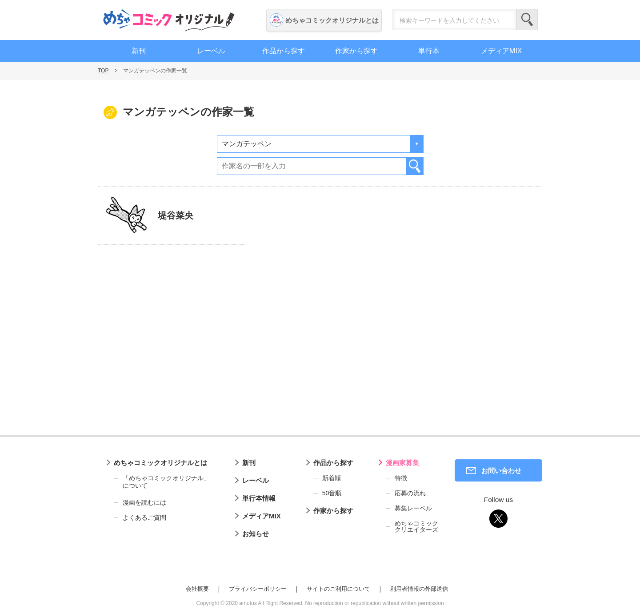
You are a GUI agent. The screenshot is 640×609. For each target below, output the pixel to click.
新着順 (331, 478)
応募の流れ (410, 493)
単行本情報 (259, 498)
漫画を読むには (144, 502)
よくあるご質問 (144, 517)
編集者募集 (583, 297)
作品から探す (283, 51)
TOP (103, 71)
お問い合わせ (501, 470)
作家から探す (356, 51)
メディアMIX (501, 51)
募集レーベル (413, 508)
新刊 (139, 51)
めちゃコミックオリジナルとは (332, 20)
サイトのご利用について (338, 588)
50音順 (332, 493)
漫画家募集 (402, 462)
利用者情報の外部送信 (419, 588)
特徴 (401, 478)
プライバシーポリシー (258, 588)
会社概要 (197, 588)
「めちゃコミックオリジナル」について (162, 482)
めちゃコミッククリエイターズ (416, 526)
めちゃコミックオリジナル (169, 20)
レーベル (211, 51)
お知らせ (255, 533)
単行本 (429, 51)
